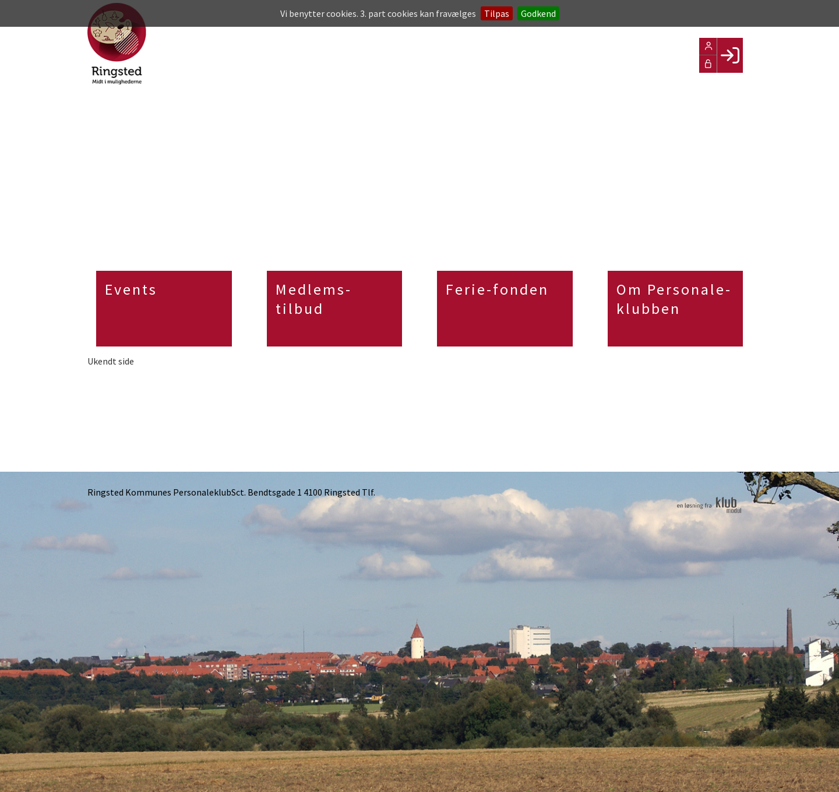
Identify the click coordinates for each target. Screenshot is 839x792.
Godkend (538, 13)
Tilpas (496, 13)
